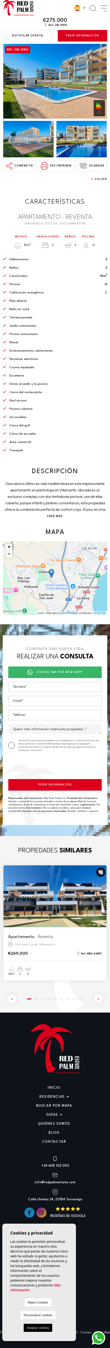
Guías (52, 1115)
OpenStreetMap (69, 613)
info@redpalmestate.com (55, 1182)
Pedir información (82, 35)
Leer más (55, 516)
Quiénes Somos (54, 1124)
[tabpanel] (55, 923)
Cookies (86, 1332)
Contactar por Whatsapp (55, 672)
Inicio (54, 1088)
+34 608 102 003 (55, 1166)
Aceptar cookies (38, 1328)
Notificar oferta (27, 35)
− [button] (9, 554)
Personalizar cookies (38, 1315)
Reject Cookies (38, 1302)
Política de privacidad (59, 743)
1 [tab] (29, 998)
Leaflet (40, 613)
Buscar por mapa (54, 1106)
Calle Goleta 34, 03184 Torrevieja (55, 1199)
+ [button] (9, 547)
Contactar (54, 1142)
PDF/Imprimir (56, 166)
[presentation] (43, 766)
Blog (54, 1133)
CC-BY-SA (99, 613)
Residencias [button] (52, 1097)
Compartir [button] (19, 166)
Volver (99, 179)
